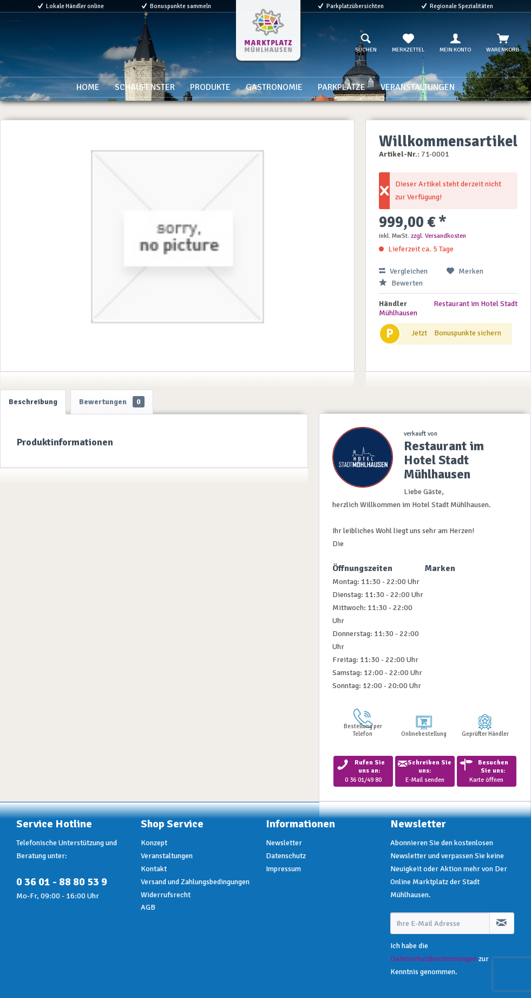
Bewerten (401, 283)
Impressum (283, 868)
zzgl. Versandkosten (438, 236)
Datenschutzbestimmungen (433, 958)
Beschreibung (33, 401)
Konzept (154, 842)
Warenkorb (502, 43)
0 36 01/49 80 (363, 771)
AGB (148, 907)
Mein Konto (455, 43)
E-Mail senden (425, 771)
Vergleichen (403, 271)
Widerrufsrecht (166, 894)
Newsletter (284, 842)
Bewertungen (112, 401)
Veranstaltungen (167, 855)
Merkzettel (408, 43)
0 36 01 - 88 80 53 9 (61, 882)
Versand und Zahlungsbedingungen (195, 881)
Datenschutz (286, 855)
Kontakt (154, 868)
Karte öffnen (487, 771)
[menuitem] (366, 43)
